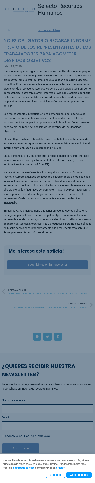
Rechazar (55, 474)
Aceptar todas (79, 474)
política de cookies (23, 467)
